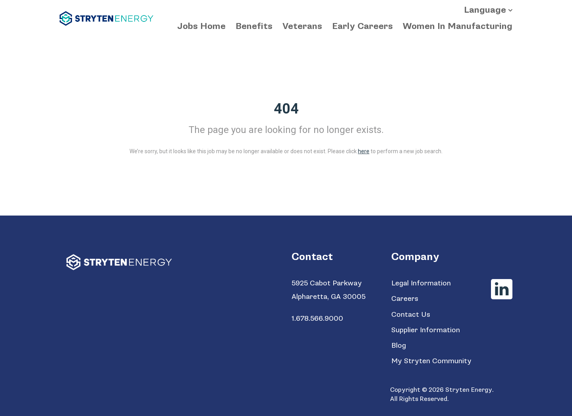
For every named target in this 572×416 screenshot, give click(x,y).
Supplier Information (425, 330)
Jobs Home (201, 26)
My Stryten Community (431, 361)
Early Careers (362, 26)
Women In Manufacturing (457, 26)
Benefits (254, 26)
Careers (404, 299)
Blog (398, 345)
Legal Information (421, 283)
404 (286, 108)
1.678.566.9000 (317, 318)
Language (485, 10)
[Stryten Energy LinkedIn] (501, 289)
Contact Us (410, 314)
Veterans (302, 26)
